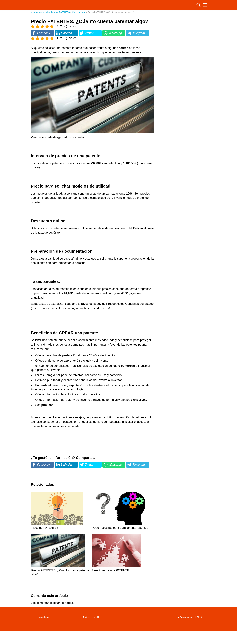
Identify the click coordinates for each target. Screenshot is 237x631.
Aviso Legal (43, 617)
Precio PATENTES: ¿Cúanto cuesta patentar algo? (60, 570)
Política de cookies (92, 617)
